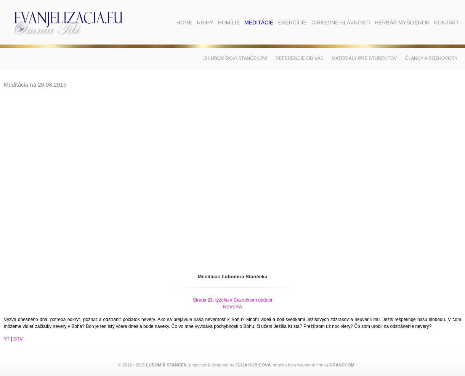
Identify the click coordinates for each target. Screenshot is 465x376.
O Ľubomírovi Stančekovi (236, 58)
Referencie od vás (300, 58)
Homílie (229, 22)
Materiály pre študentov (364, 58)
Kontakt (446, 22)
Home (184, 22)
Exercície (292, 22)
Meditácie (258, 22)
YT (7, 339)
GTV (18, 339)
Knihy (205, 22)
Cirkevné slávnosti (340, 22)
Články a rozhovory (431, 58)
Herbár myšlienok (402, 22)
